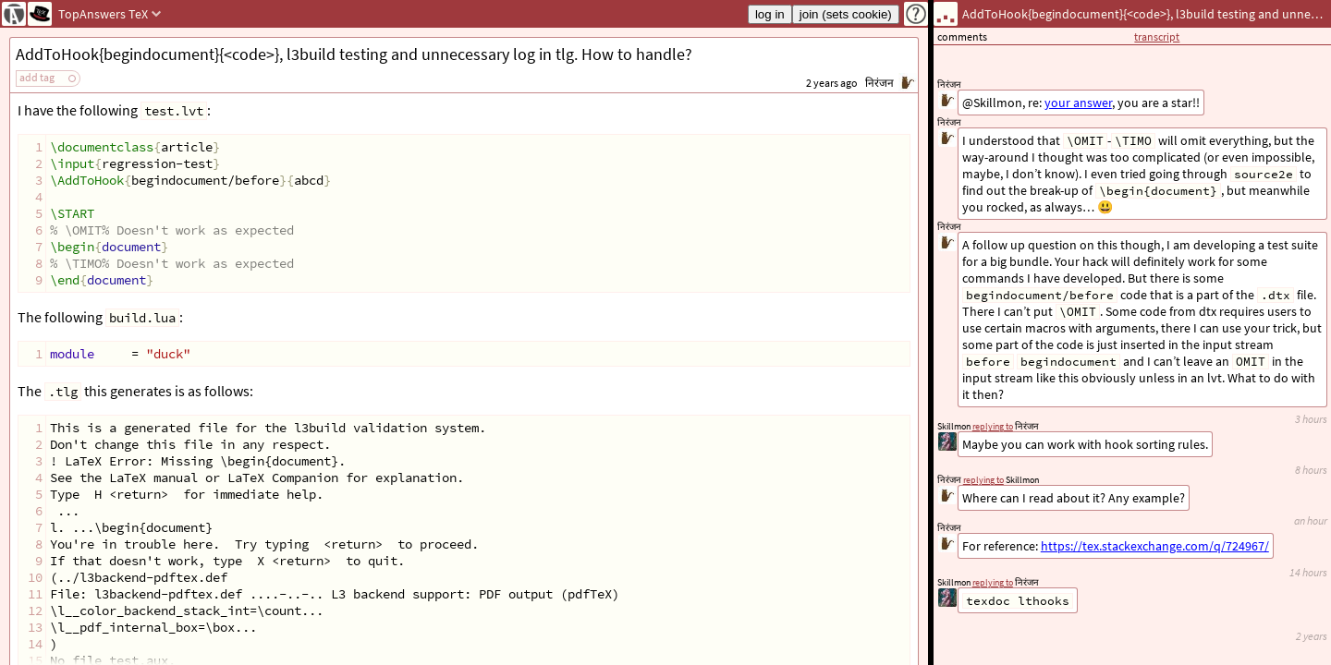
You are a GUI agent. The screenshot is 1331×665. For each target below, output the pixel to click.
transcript (1156, 36)
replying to (992, 582)
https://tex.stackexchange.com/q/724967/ (1155, 546)
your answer (1078, 102)
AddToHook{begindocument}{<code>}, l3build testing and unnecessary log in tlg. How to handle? (354, 54)
